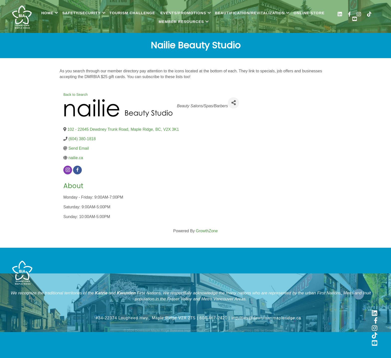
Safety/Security (81, 13)
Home (47, 13)
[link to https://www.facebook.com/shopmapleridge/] (349, 15)
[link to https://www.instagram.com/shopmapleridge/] (359, 15)
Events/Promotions (183, 13)
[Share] (233, 103)
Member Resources (181, 21)
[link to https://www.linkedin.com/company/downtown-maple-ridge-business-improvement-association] (374, 313)
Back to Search (75, 95)
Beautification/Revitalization (250, 13)
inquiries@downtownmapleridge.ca (266, 318)
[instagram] (67, 170)
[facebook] (77, 170)
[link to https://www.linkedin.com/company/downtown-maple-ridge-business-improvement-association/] (340, 15)
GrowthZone (207, 231)
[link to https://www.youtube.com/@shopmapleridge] (354, 19)
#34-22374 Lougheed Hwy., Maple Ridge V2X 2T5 (146, 318)
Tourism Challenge (132, 13)
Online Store (308, 13)
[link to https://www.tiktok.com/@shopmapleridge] (369, 15)
